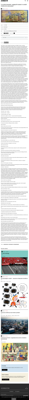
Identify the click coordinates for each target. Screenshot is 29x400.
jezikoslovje (5, 244)
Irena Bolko (8, 281)
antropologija (16, 244)
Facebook (11, 391)
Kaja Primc (3, 315)
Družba (7, 8)
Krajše (4, 251)
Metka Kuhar (3, 281)
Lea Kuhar (3, 256)
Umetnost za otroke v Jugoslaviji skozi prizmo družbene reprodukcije (13, 338)
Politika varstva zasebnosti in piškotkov (7, 395)
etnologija (11, 244)
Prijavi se (4, 369)
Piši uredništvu (5, 379)
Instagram (17, 391)
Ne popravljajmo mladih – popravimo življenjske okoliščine (14, 278)
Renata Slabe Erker (15, 315)
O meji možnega (5, 253)
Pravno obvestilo (3, 394)
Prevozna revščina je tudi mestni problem (10, 312)
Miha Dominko (8, 315)
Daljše (3, 8)
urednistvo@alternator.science (20, 376)
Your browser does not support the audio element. (14, 37)
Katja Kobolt (3, 341)
